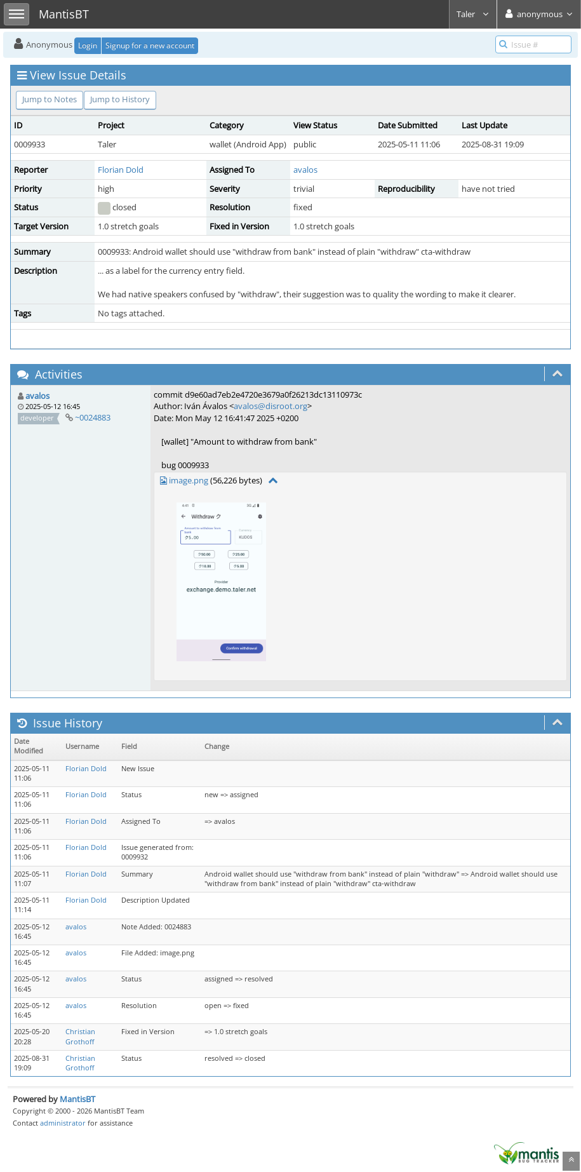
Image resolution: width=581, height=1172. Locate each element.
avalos (305, 169)
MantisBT (77, 1099)
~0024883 (92, 417)
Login (87, 45)
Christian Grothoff (80, 1036)
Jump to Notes (49, 99)
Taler (473, 14)
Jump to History (120, 99)
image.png (188, 480)
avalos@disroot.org (270, 406)
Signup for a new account (149, 45)
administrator (63, 1123)
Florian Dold (121, 169)
